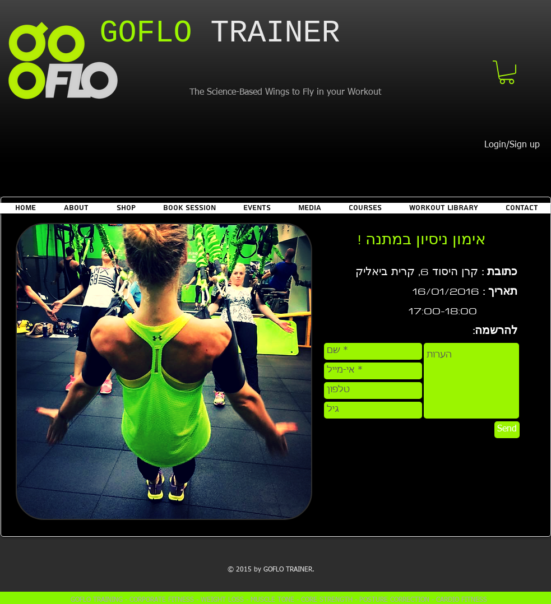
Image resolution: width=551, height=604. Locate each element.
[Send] (507, 429)
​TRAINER (220, 33)
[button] (507, 72)
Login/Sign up (512, 145)
